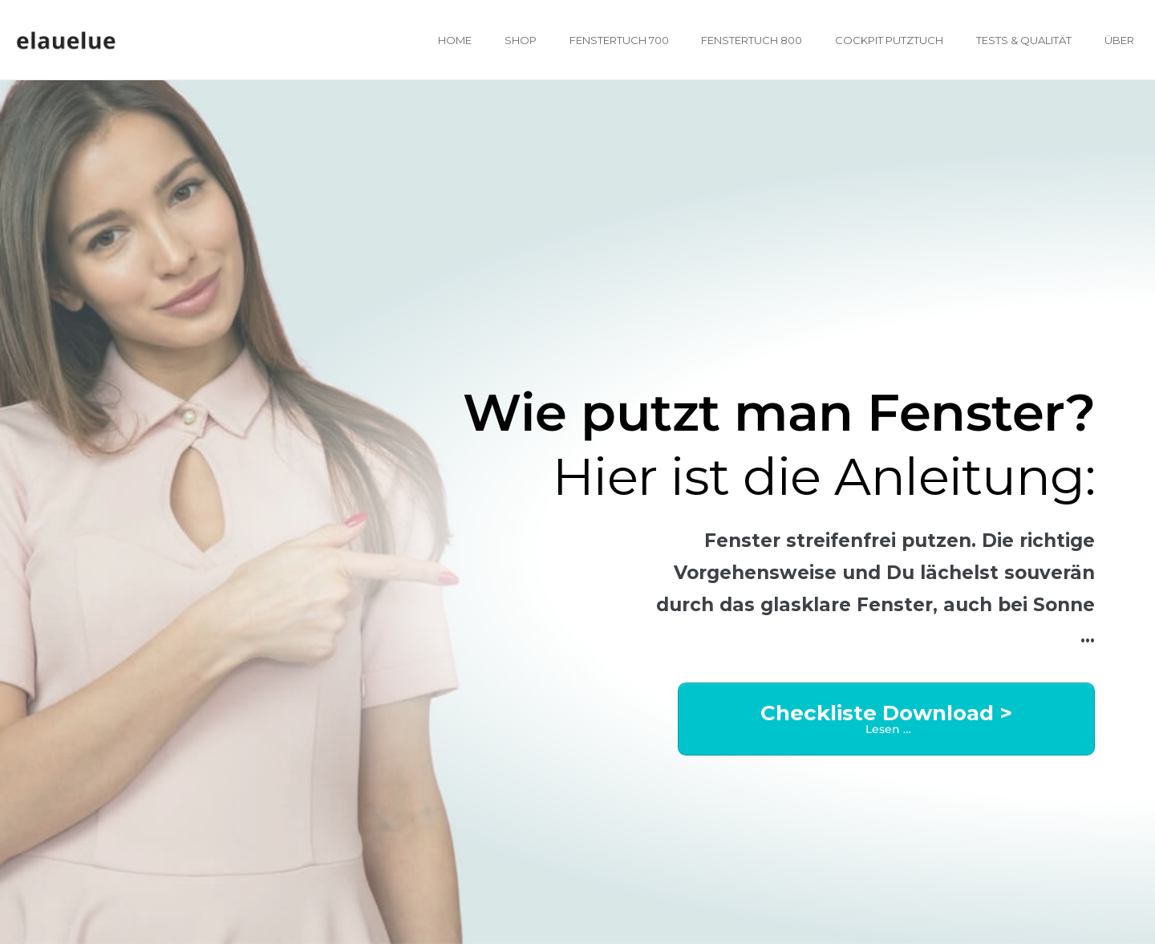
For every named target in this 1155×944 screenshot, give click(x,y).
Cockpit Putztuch (889, 40)
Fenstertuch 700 (619, 40)
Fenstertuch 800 (751, 40)
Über (1119, 40)
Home (455, 40)
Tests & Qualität (1024, 40)
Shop (521, 40)
